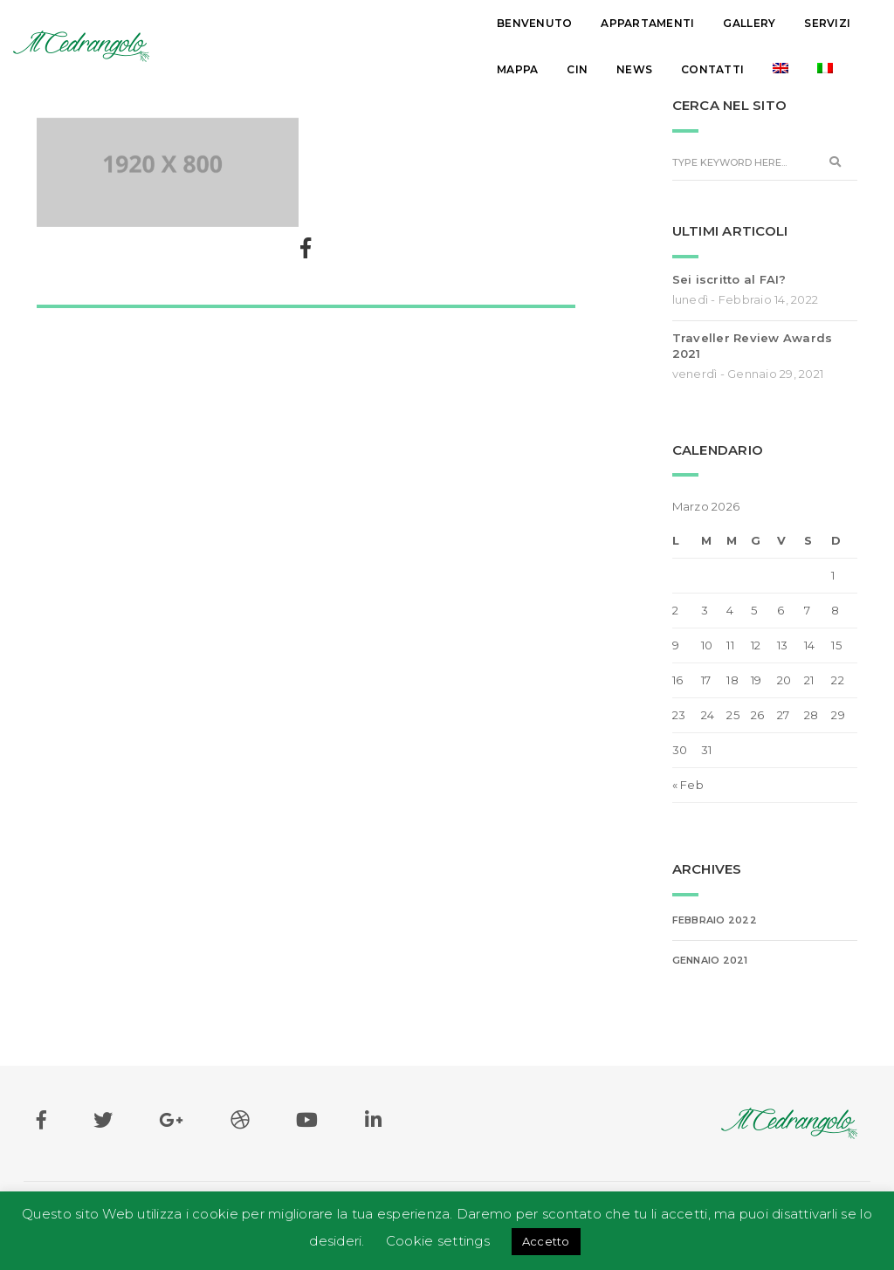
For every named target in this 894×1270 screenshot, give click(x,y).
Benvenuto (231, 23)
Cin (656, 23)
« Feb (688, 785)
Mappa (596, 23)
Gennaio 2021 (710, 960)
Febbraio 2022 (714, 920)
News (714, 23)
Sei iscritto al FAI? (729, 279)
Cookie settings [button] (438, 1240)
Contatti (791, 23)
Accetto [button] (546, 1241)
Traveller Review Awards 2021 (752, 345)
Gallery (446, 23)
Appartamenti (344, 23)
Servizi (524, 23)
